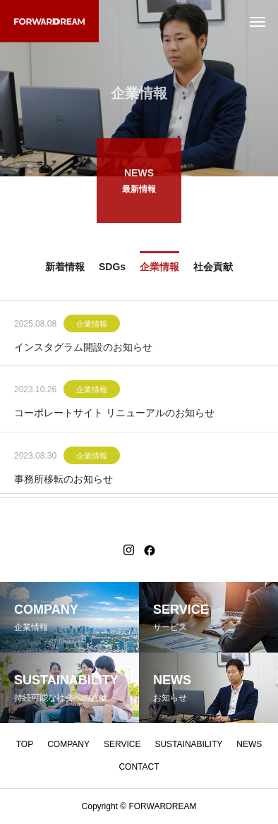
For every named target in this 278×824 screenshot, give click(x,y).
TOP (24, 744)
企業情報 (91, 324)
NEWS (249, 744)
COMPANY (68, 744)
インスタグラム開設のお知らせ (83, 347)
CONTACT (139, 767)
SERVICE (122, 744)
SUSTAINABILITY (188, 744)
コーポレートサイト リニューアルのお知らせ (114, 414)
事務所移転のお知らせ (63, 479)
